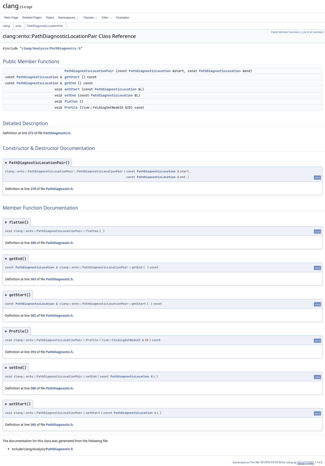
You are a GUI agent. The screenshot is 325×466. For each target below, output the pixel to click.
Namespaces (68, 17)
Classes (90, 17)
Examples (122, 17)
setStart (71, 89)
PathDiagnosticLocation (150, 71)
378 (33, 189)
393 (33, 352)
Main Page (11, 17)
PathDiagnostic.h (56, 133)
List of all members (313, 32)
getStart (71, 77)
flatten (71, 101)
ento (18, 26)
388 (33, 243)
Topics (50, 17)
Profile (71, 107)
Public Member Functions (285, 32)
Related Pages (32, 17)
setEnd (70, 95)
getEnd (70, 83)
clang (6, 26)
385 (33, 424)
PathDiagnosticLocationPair (45, 26)
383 (33, 279)
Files (106, 17)
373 (30, 133)
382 (33, 315)
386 (33, 388)
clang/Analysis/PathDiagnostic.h (51, 48)
